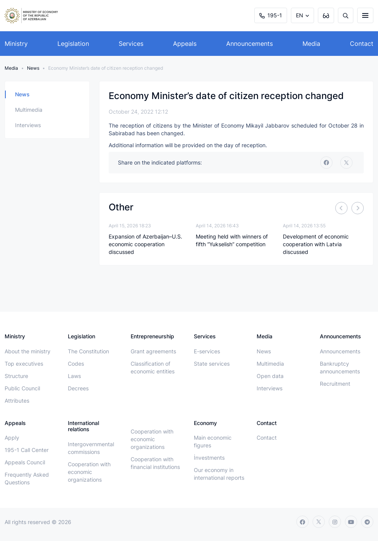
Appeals (185, 43)
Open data (270, 376)
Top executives (24, 363)
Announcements (249, 43)
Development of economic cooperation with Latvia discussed (316, 244)
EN (299, 15)
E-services (207, 351)
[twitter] (346, 162)
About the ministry (27, 351)
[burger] (365, 15)
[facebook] (326, 162)
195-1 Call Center (27, 450)
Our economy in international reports (219, 474)
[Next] (357, 208)
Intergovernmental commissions (91, 448)
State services (212, 363)
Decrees (78, 388)
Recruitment (335, 383)
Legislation (73, 43)
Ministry (16, 43)
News (33, 68)
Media (311, 43)
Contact (361, 43)
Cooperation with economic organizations (89, 472)
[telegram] (367, 522)
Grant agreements (153, 351)
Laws (74, 376)
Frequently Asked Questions (27, 478)
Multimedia (28, 109)
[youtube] (351, 522)
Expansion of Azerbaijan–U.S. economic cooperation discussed (145, 244)
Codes (76, 363)
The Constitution (88, 351)
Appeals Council (25, 462)
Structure (16, 376)
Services (131, 43)
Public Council (22, 388)
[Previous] (341, 208)
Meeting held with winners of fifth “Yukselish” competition (232, 240)
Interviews (28, 125)
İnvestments (209, 457)
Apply (12, 437)
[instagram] (335, 522)
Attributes (17, 400)
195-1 (270, 15)
